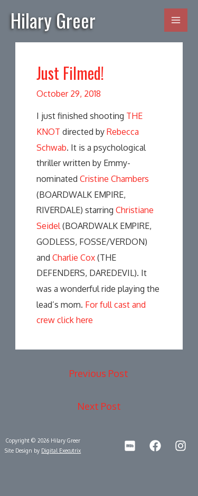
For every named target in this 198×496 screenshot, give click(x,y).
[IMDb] (129, 445)
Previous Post (98, 373)
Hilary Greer (53, 20)
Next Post (99, 406)
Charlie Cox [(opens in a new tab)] (73, 257)
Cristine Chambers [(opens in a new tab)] (114, 178)
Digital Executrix (61, 450)
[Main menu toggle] (175, 20)
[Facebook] (155, 445)
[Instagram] (180, 445)
